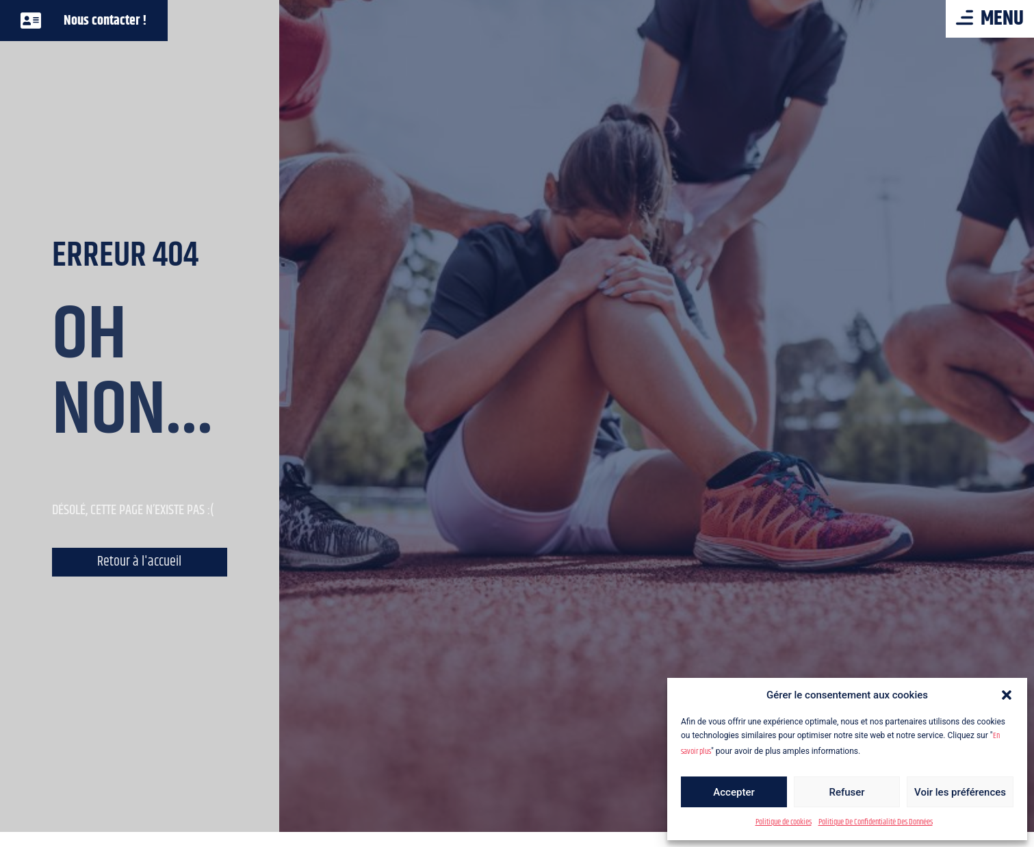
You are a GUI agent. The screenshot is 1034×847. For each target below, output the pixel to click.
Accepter (733, 792)
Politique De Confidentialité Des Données (875, 822)
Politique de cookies (783, 822)
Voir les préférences (960, 792)
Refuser (846, 792)
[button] (1006, 695)
